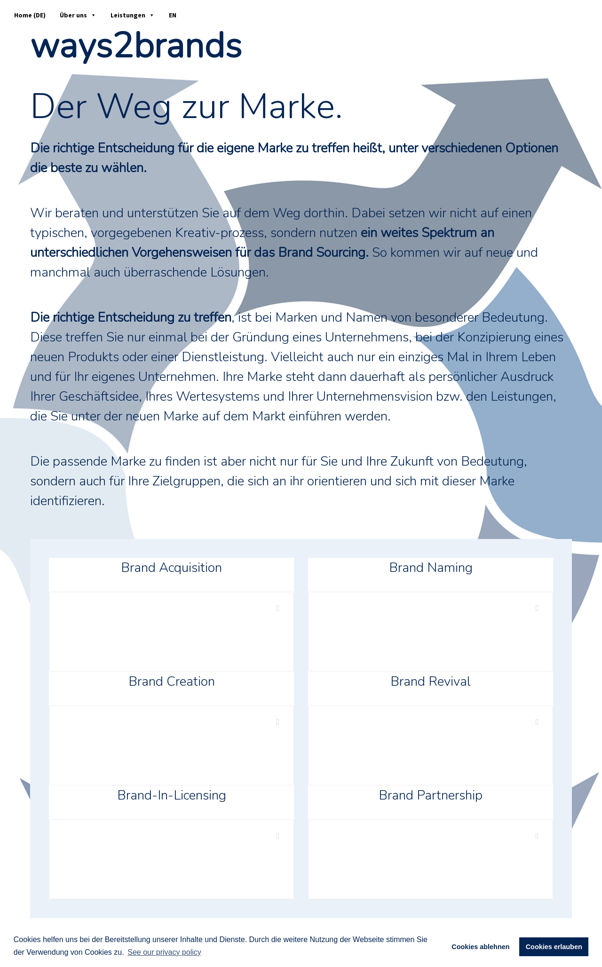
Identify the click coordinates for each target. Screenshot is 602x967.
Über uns (78, 15)
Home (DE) (30, 15)
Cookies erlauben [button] (554, 947)
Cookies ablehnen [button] (480, 947)
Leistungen (133, 15)
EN (172, 15)
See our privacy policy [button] (164, 952)
